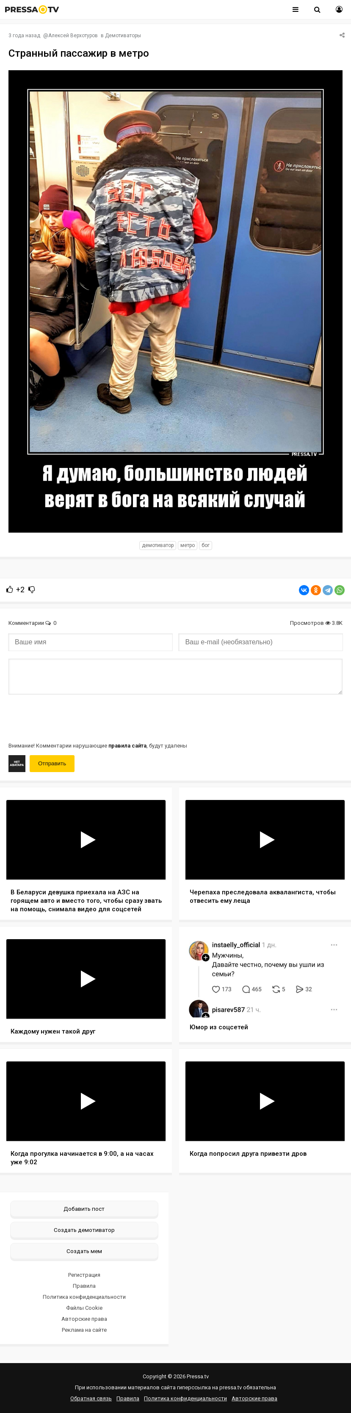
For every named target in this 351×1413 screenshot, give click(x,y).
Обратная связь (91, 1398)
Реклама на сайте (84, 1330)
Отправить (52, 763)
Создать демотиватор (84, 1229)
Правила (84, 1286)
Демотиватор (158, 545)
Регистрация (84, 1275)
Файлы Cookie (84, 1308)
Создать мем (84, 1251)
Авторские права (84, 1319)
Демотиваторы (123, 35)
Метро (187, 545)
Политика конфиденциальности (84, 1297)
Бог (206, 545)
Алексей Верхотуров (73, 35)
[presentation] (72, 717)
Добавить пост (84, 1208)
